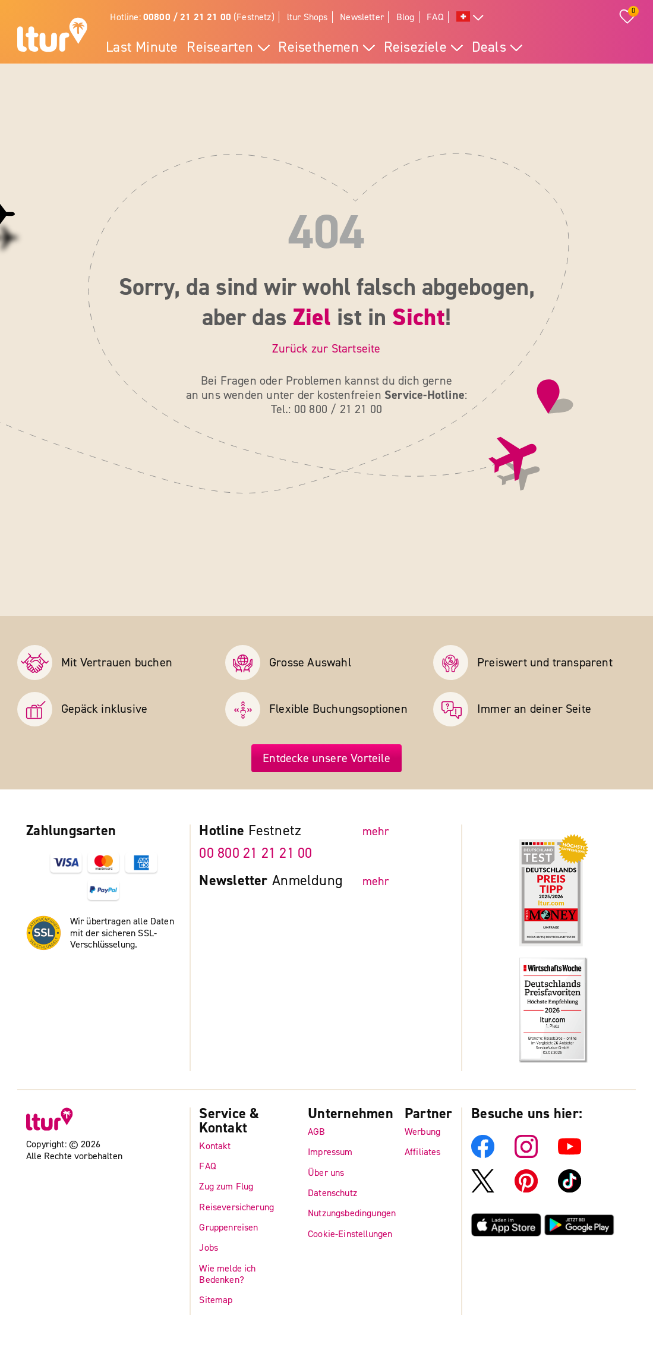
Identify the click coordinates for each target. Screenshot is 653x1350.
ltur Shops (307, 17)
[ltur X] (482, 1190)
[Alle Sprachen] (470, 18)
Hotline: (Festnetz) (192, 17)
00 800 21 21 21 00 (255, 854)
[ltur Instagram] (526, 1154)
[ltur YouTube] (569, 1154)
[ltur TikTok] (569, 1190)
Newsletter (362, 17)
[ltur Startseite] (52, 36)
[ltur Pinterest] (526, 1190)
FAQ (435, 17)
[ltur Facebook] (482, 1154)
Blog (405, 17)
